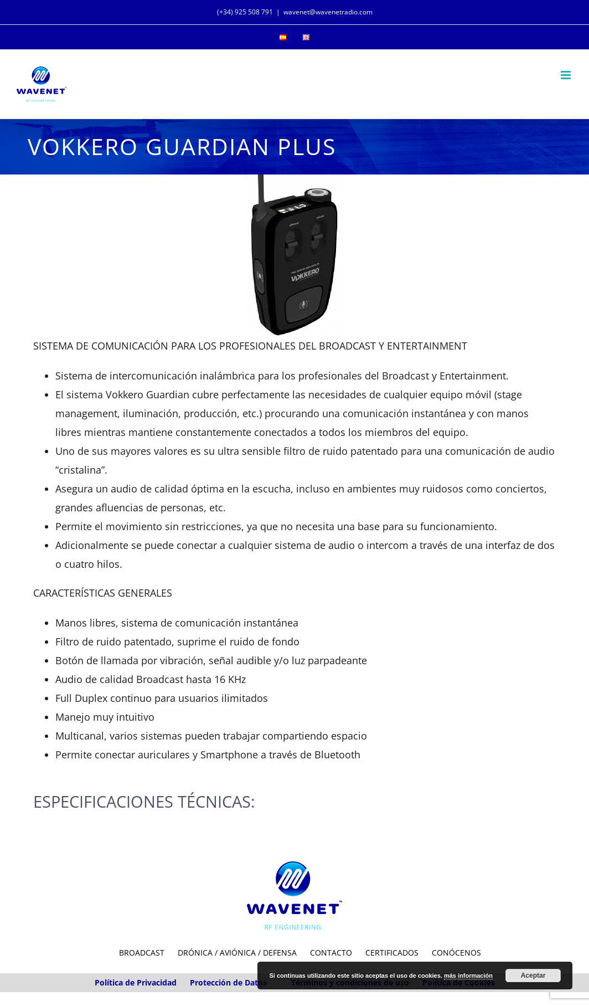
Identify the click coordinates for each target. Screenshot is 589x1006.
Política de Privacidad (136, 982)
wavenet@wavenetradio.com (328, 12)
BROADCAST (141, 952)
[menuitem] (282, 37)
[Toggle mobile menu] (566, 75)
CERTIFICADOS (391, 952)
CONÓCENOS (456, 952)
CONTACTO (331, 952)
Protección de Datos (228, 982)
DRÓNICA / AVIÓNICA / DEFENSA (237, 952)
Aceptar (533, 975)
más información (468, 975)
